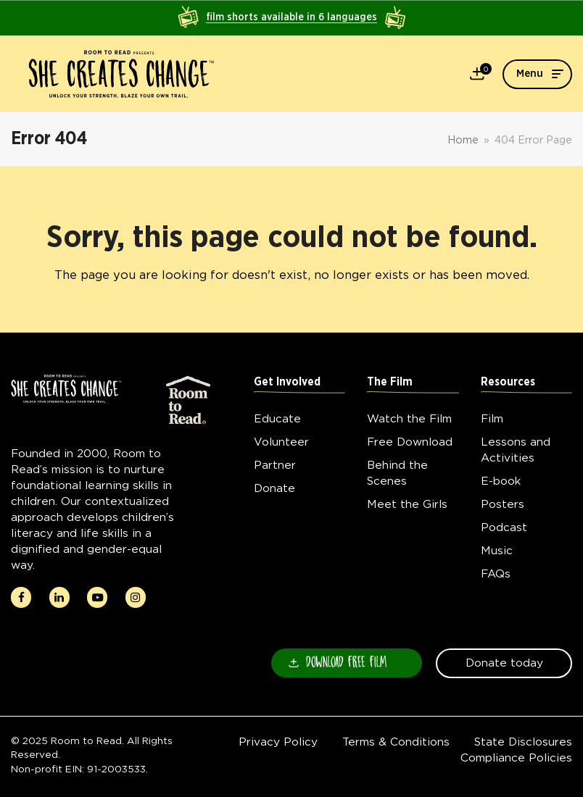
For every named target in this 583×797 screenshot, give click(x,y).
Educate (277, 418)
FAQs (495, 573)
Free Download (409, 441)
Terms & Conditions (396, 741)
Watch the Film (409, 418)
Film (492, 418)
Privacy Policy (278, 741)
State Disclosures (523, 741)
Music (497, 550)
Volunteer (281, 441)
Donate (274, 488)
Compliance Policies (516, 757)
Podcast (504, 527)
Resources (508, 382)
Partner (275, 465)
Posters (502, 504)
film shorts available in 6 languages (291, 17)
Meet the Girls (407, 504)
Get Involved (287, 382)
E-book (501, 481)
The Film (390, 382)
